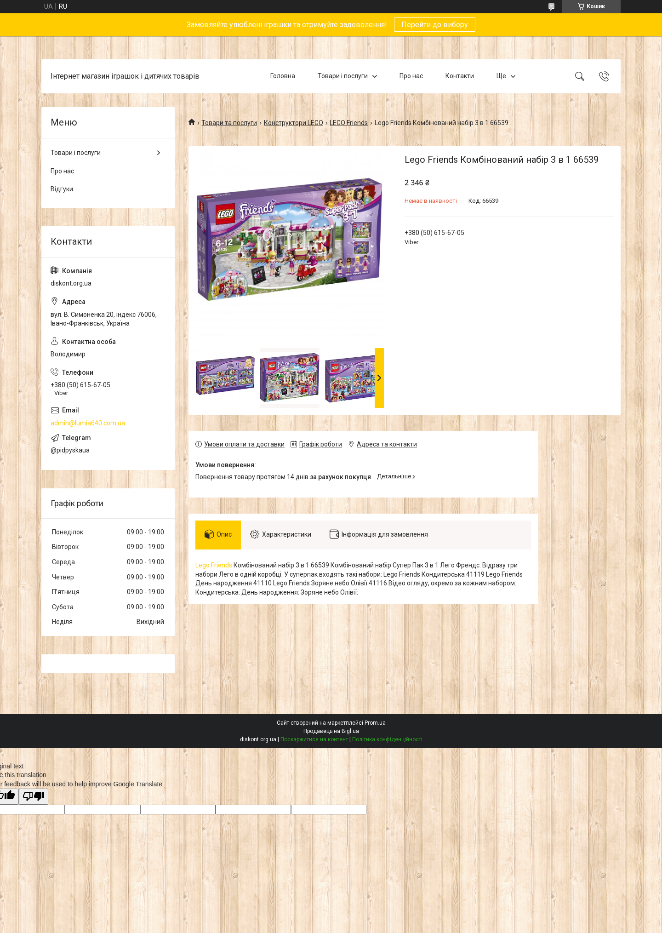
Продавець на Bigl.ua (331, 731)
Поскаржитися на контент (314, 739)
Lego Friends (213, 565)
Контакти (459, 76)
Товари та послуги (229, 122)
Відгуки (62, 189)
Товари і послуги (343, 76)
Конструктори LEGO (293, 122)
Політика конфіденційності (387, 739)
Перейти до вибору (434, 24)
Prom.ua (375, 723)
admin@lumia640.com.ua (88, 423)
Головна (282, 76)
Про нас (411, 76)
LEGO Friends (349, 122)
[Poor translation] (33, 797)
